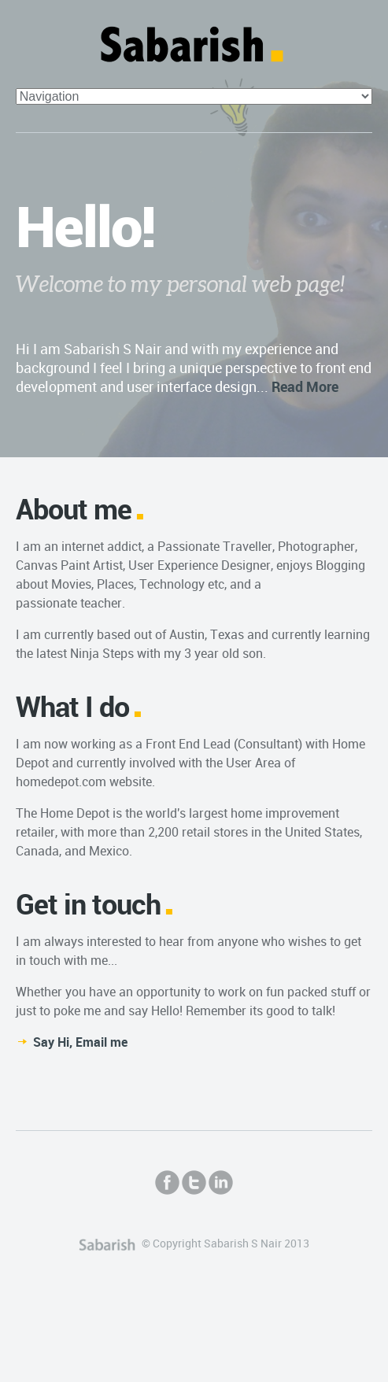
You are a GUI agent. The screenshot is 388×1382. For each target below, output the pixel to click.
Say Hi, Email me (80, 1042)
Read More (305, 386)
